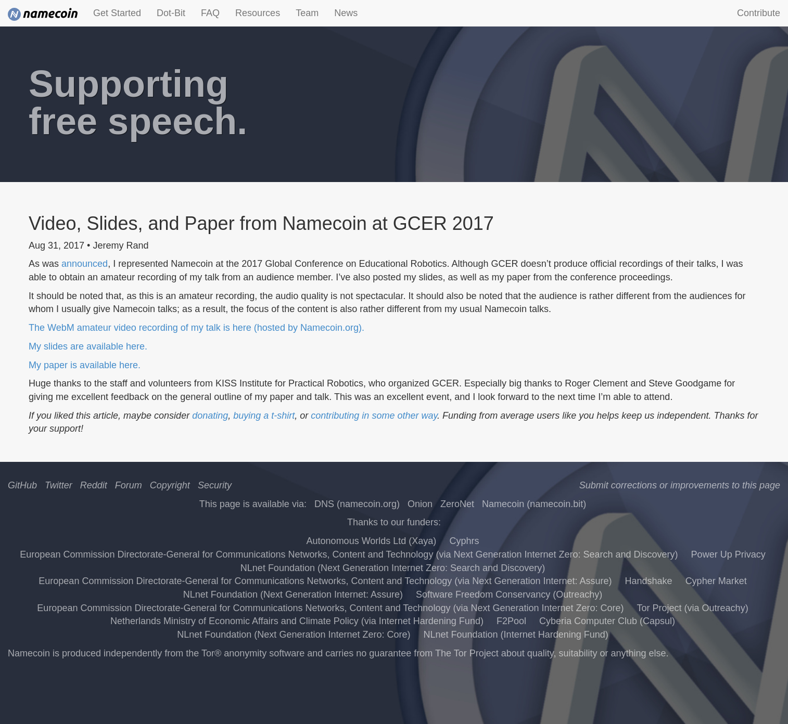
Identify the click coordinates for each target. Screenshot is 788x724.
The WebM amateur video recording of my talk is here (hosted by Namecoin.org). (196, 327)
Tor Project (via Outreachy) (692, 608)
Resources (257, 13)
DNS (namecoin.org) (357, 504)
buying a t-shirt (264, 415)
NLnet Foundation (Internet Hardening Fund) (516, 634)
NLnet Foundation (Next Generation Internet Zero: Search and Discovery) (392, 568)
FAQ (210, 13)
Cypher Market (716, 581)
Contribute (758, 13)
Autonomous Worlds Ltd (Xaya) (372, 541)
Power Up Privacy (728, 554)
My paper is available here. (85, 365)
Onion (420, 504)
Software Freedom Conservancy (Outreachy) (509, 594)
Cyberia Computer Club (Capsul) (607, 621)
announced (84, 263)
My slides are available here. (88, 346)
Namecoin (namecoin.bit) (534, 504)
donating (210, 415)
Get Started (117, 13)
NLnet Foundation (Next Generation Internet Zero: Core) (293, 634)
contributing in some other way (374, 415)
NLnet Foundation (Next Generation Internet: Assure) (293, 594)
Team (307, 13)
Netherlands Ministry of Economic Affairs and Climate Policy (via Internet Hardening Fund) (297, 621)
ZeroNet (457, 504)
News (346, 13)
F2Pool (511, 621)
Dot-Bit (171, 13)
